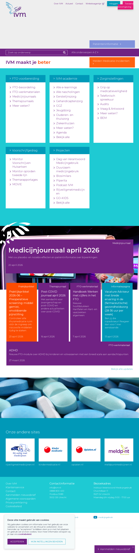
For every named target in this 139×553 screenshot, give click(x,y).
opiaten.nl (77, 464)
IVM (19, 15)
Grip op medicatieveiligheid (112, 89)
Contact (79, 3)
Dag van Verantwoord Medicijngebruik (69, 161)
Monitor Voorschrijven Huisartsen (20, 163)
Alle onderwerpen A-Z (85, 52)
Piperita (60, 181)
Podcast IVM (63, 185)
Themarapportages (24, 180)
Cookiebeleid (14, 506)
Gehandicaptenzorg (68, 101)
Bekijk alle (62, 137)
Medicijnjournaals (23, 97)
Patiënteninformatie (107, 44)
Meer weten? (20, 106)
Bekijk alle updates (122, 369)
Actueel (69, 3)
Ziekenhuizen (64, 123)
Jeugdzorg (62, 110)
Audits (103, 104)
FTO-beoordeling (22, 87)
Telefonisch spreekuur (106, 98)
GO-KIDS (61, 198)
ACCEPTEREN (17, 541)
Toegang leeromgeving (125, 5)
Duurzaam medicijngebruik (66, 169)
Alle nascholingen (67, 92)
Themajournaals (22, 101)
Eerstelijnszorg (65, 97)
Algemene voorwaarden (21, 498)
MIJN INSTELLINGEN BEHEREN (47, 541)
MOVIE (16, 184)
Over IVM (58, 3)
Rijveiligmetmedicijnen (69, 192)
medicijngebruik (105, 517)
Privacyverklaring (16, 502)
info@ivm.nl (55, 487)
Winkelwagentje (93, 3)
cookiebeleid (24, 534)
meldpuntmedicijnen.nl (118, 464)
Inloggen (113, 3)
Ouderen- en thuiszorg (63, 117)
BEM (102, 118)
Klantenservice (15, 487)
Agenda (60, 133)
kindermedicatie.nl (49, 464)
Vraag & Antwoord (111, 109)
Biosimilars (62, 176)
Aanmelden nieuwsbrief (21, 495)
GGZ (58, 106)
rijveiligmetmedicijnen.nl (20, 464)
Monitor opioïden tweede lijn (22, 173)
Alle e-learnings (65, 87)
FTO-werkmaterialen (25, 92)
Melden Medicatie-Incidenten (112, 62)
